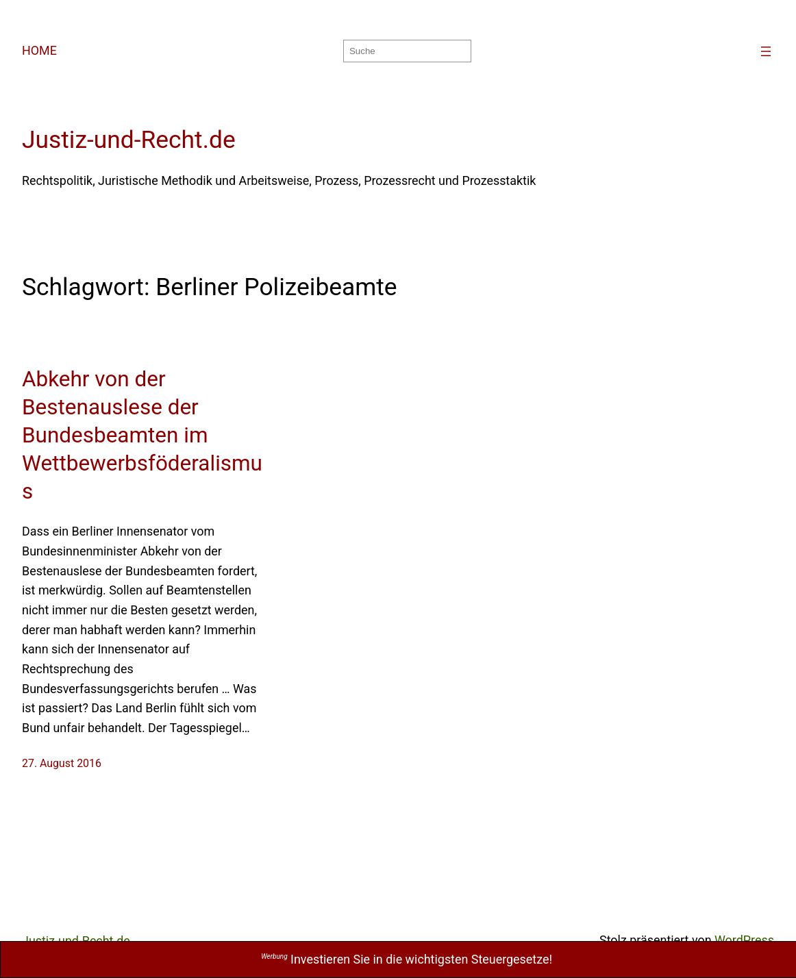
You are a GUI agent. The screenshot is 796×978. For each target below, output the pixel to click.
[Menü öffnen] (766, 51)
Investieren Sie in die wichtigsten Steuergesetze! (406, 959)
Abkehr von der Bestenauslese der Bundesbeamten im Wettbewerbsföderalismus (142, 435)
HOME (39, 50)
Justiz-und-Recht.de (129, 139)
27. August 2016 (61, 763)
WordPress (744, 940)
